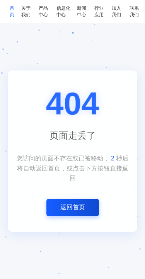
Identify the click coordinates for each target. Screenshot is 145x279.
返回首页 (72, 207)
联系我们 (134, 11)
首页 (12, 11)
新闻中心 (81, 11)
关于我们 (26, 11)
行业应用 (99, 11)
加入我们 (116, 11)
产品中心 (43, 11)
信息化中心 (63, 11)
